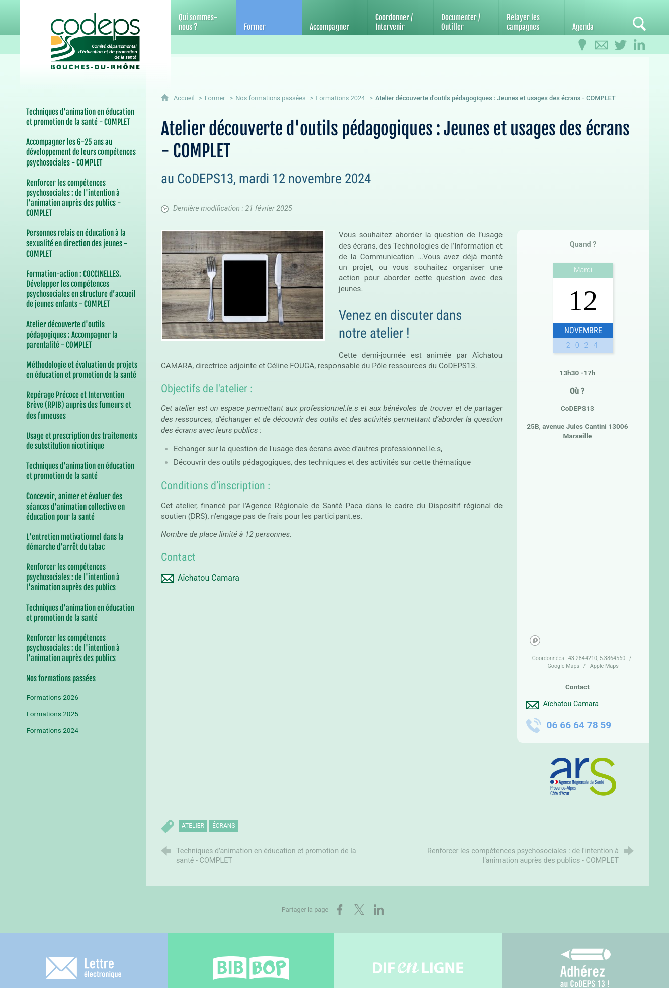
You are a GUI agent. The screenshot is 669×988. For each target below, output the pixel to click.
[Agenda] (597, 17)
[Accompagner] (334, 17)
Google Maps (563, 666)
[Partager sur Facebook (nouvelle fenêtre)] (339, 909)
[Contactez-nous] (601, 45)
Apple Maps (604, 666)
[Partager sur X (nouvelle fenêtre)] (359, 909)
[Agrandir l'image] (243, 284)
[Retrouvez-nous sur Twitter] (620, 45)
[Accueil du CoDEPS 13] (95, 36)
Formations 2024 (340, 98)
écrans (223, 825)
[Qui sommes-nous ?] (203, 17)
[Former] (268, 17)
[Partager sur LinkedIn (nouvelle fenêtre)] (378, 909)
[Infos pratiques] (582, 45)
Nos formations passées (270, 98)
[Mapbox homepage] (535, 640)
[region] (582, 548)
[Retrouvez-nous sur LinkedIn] (639, 45)
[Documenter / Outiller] (466, 17)
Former (215, 98)
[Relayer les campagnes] (531, 17)
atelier (193, 825)
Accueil (185, 98)
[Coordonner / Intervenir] (400, 17)
